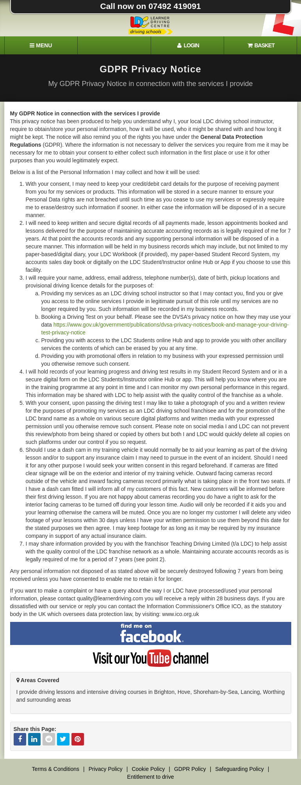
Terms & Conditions (55, 769)
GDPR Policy (190, 769)
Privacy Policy (106, 769)
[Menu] (41, 45)
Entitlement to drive (150, 777)
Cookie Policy (148, 769)
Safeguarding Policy (239, 769)
